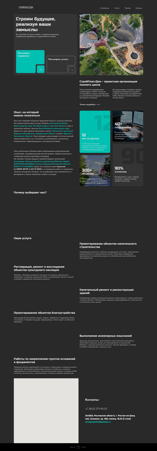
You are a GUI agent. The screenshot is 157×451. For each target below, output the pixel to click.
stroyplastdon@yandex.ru (98, 422)
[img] (16, 7)
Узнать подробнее (88, 104)
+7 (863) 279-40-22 (96, 409)
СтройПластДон (26, 7)
